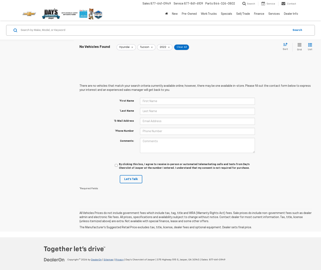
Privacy (119, 260)
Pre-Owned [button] (189, 13)
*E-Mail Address (124, 121)
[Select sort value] (286, 47)
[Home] (166, 13)
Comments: (127, 141)
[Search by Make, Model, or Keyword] (154, 30)
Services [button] (274, 13)
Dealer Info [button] (291, 13)
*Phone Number (124, 131)
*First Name (126, 101)
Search (297, 30)
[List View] (310, 47)
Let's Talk (131, 179)
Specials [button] (226, 13)
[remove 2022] (165, 47)
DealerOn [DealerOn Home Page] (96, 260)
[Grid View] (298, 47)
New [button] (175, 13)
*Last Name (127, 111)
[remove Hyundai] (126, 47)
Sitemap (108, 260)
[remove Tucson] (146, 47)
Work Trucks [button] (209, 13)
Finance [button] (259, 13)
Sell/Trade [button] (243, 13)
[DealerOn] (54, 259)
